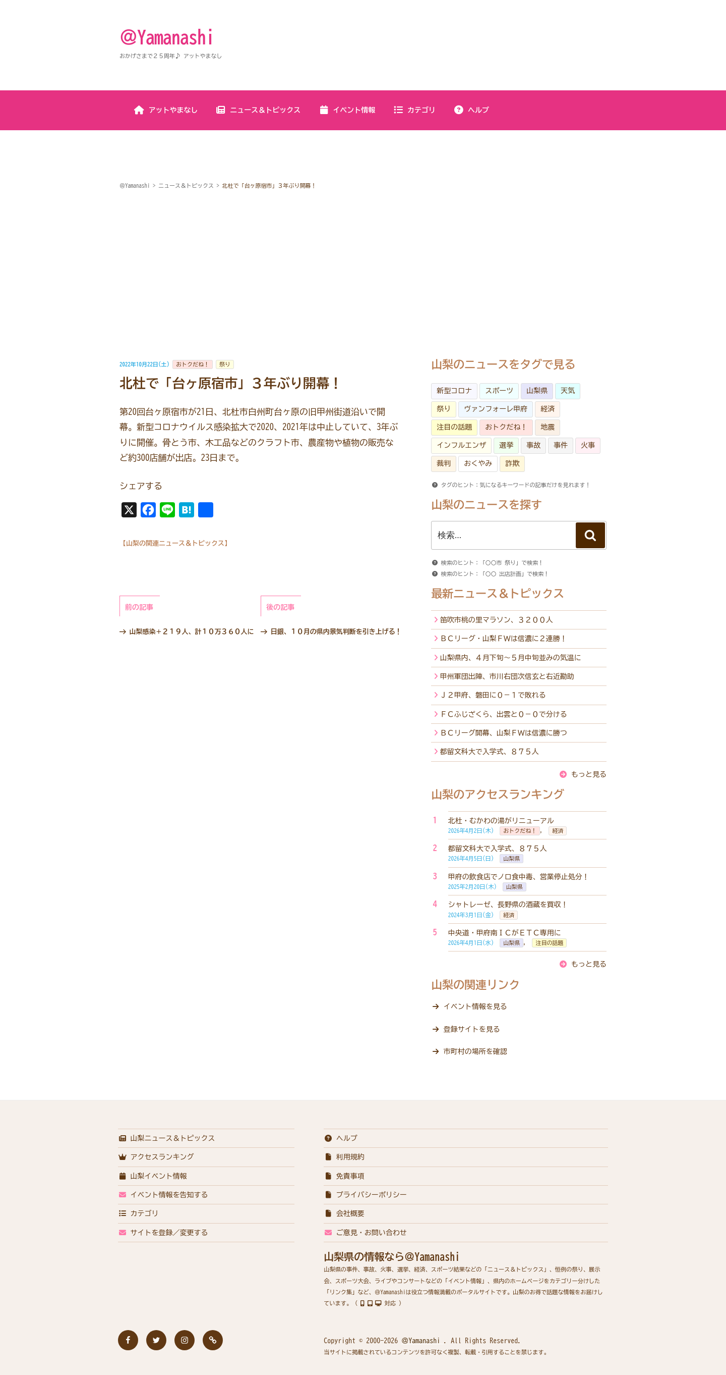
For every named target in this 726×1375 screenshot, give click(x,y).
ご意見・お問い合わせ (365, 1232)
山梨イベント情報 (152, 1176)
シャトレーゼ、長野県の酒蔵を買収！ (508, 904)
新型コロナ (454, 390)
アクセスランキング (156, 1156)
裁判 (444, 463)
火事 (588, 445)
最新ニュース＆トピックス (497, 593)
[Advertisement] (363, 275)
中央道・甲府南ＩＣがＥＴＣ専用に (504, 932)
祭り (224, 364)
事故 (533, 445)
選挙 (506, 445)
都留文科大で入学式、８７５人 (489, 751)
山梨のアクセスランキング (497, 794)
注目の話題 (454, 427)
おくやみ (478, 463)
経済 (547, 408)
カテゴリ (414, 110)
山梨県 (537, 390)
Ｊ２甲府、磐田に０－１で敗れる (493, 695)
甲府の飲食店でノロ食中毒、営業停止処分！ (518, 876)
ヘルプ (471, 110)
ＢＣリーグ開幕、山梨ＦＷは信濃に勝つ (503, 732)
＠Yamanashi (166, 37)
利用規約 (344, 1156)
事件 (561, 445)
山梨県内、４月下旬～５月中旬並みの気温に (510, 657)
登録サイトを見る (472, 1029)
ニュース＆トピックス (257, 110)
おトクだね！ (192, 364)
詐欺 (512, 463)
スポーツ (499, 390)
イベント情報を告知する (163, 1194)
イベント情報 (346, 110)
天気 (568, 390)
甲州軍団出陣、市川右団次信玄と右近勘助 (507, 676)
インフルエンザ (461, 445)
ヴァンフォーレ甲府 (495, 408)
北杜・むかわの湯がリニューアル (501, 820)
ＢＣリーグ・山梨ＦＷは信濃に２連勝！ (503, 638)
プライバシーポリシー (365, 1194)
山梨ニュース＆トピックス (166, 1138)
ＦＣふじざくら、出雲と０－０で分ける (503, 714)
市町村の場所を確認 (475, 1051)
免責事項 (344, 1176)
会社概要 (344, 1213)
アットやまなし (166, 110)
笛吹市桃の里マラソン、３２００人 (496, 619)
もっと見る (589, 774)
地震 (547, 427)
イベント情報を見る (475, 1006)
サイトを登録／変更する (163, 1232)
